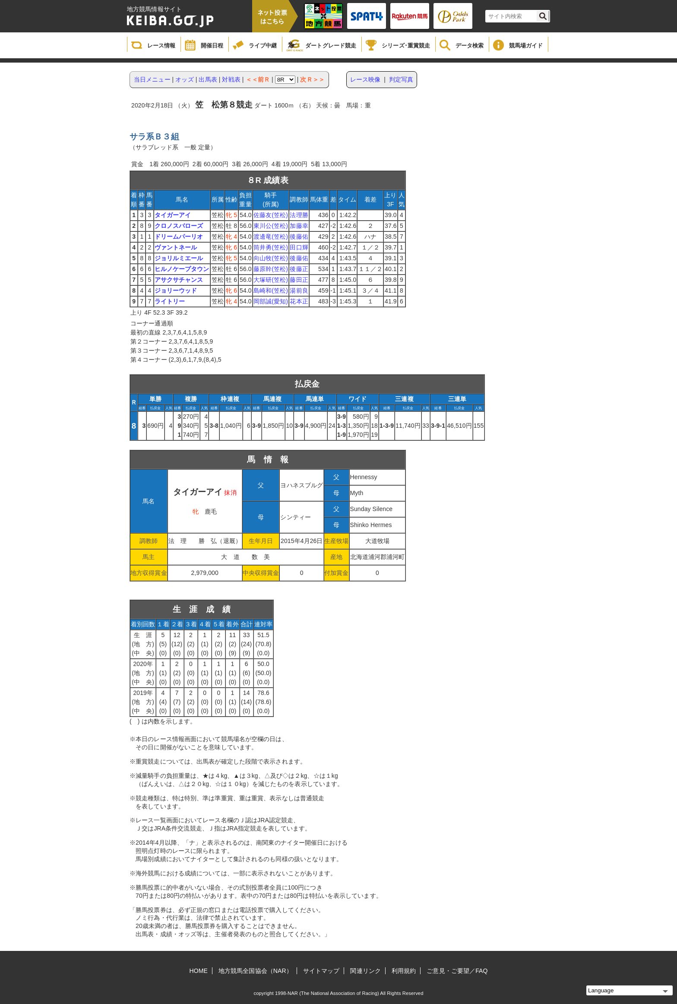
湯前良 (299, 290)
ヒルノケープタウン (182, 268)
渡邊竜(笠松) (270, 236)
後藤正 (299, 268)
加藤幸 (299, 225)
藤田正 (299, 279)
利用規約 (404, 970)
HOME (199, 970)
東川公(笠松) (270, 225)
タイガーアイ (173, 215)
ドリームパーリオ (179, 236)
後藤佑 (299, 236)
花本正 (299, 301)
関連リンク (365, 970)
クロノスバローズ (179, 225)
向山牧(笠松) (270, 258)
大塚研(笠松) (270, 279)
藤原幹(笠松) (270, 268)
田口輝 (299, 247)
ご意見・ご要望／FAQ (457, 970)
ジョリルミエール (179, 258)
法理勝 (299, 215)
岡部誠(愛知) (270, 301)
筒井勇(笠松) (270, 247)
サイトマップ (321, 970)
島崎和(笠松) (270, 290)
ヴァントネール (176, 247)
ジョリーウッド (176, 290)
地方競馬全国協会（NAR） (255, 970)
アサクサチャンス (179, 279)
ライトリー (170, 301)
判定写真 (401, 79)
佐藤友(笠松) (270, 215)
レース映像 (365, 79)
